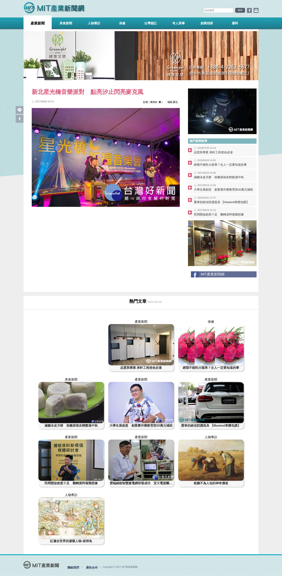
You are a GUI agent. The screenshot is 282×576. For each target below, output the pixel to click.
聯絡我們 (73, 567)
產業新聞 (38, 23)
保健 (122, 23)
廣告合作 (92, 567)
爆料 (235, 23)
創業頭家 (207, 23)
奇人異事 (178, 23)
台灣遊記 (150, 23)
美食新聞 (66, 23)
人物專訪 (94, 23)
